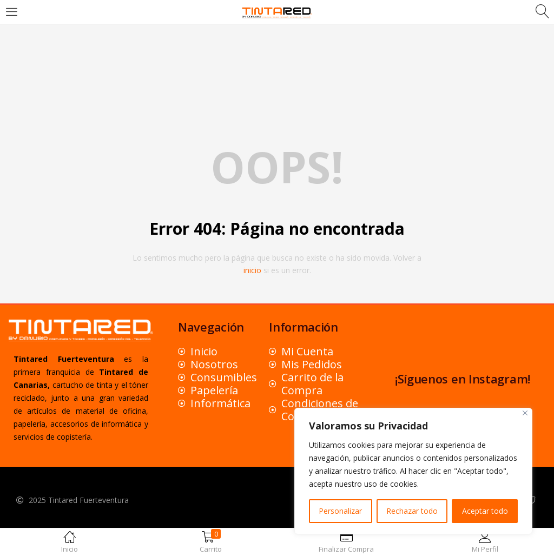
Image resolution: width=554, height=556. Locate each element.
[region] (413, 471)
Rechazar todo (412, 511)
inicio (252, 270)
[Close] (525, 413)
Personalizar (340, 511)
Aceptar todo (485, 511)
